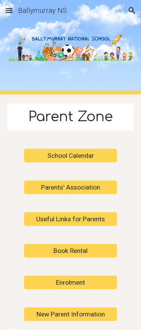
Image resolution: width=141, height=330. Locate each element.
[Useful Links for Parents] (70, 219)
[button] (9, 10)
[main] (70, 117)
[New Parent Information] (70, 314)
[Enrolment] (70, 282)
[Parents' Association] (70, 187)
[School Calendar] (70, 155)
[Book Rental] (70, 250)
